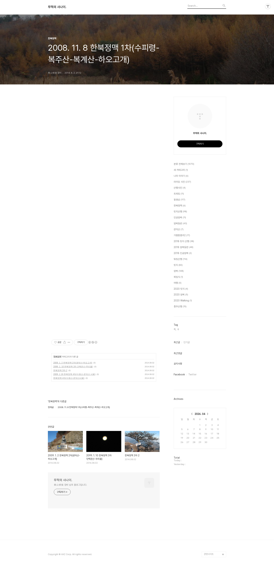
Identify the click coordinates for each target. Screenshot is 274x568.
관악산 (178, 229)
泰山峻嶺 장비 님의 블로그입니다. (70, 484)
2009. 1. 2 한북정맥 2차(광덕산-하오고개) (72, 363)
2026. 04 (200, 414)
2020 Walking (183, 300)
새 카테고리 (181, 170)
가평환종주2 (182, 235)
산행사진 (180, 188)
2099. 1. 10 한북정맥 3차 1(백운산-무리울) (73, 366)
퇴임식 (178, 277)
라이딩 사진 (182, 182)
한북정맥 (57, 356)
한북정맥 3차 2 (60, 370)
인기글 (186, 342)
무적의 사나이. (57, 7)
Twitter (192, 374)
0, (178, 329)
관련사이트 (209, 554)
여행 (177, 283)
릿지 (178, 265)
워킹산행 (180, 259)
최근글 (177, 342)
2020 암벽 (181, 294)
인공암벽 (180, 217)
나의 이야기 (181, 176)
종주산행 (180, 306)
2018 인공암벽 (183, 253)
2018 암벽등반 (183, 247)
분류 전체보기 (184, 164)
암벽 (179, 271)
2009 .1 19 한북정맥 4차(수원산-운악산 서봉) (74, 374)
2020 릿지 (181, 289)
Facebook (179, 374)
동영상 (179, 200)
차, (175, 329)
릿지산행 (180, 211)
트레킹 (179, 194)
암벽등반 (180, 223)
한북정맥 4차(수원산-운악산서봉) (68, 378)
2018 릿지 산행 (184, 241)
